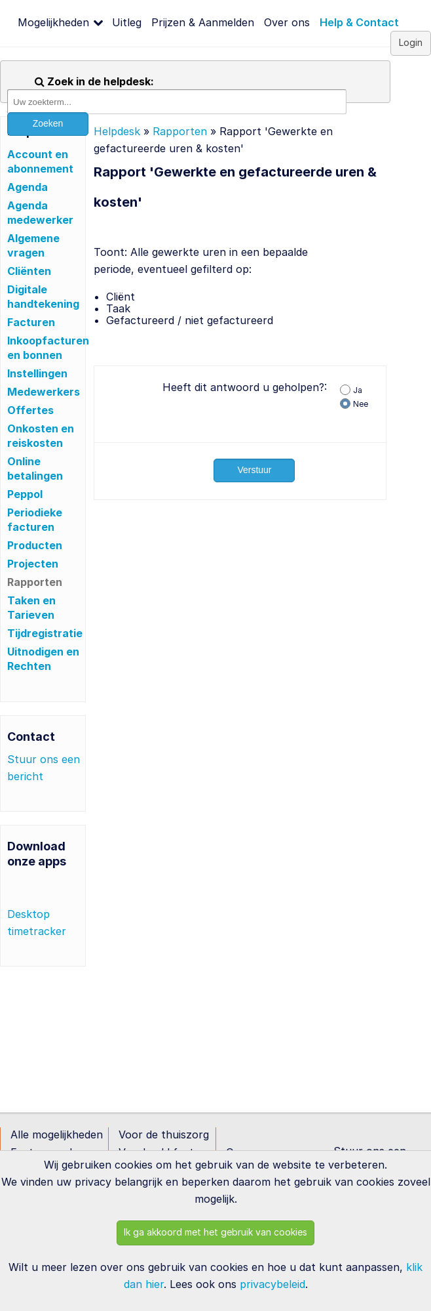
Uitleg (126, 22)
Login (410, 42)
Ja (357, 390)
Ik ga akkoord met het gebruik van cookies (215, 1232)
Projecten (32, 563)
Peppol (25, 494)
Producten (34, 545)
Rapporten (34, 582)
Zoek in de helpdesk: (94, 81)
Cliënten (29, 271)
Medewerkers (43, 391)
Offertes (30, 410)
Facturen (31, 322)
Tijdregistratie (45, 633)
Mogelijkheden (53, 22)
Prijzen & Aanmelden (202, 22)
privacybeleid (272, 1284)
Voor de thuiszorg (164, 1134)
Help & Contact (359, 22)
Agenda (27, 187)
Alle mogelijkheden (56, 1134)
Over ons (287, 22)
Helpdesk (117, 131)
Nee (360, 404)
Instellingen (37, 373)
